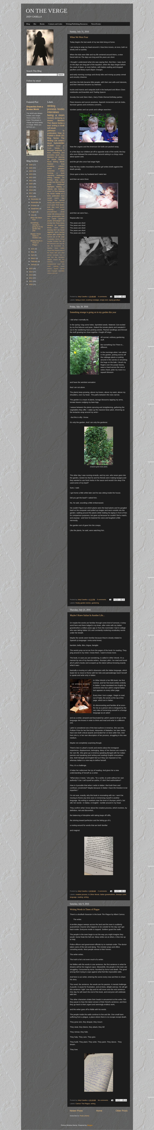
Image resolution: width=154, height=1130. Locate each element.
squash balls (51, 234)
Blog (28, 24)
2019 (31, 187)
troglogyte (54, 271)
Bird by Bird (60, 182)
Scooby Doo (51, 223)
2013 (31, 275)
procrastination (52, 212)
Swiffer (62, 248)
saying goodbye (114, 300)
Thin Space (52, 123)
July (32, 215)
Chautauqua (50, 239)
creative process (81, 894)
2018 (31, 190)
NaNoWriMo (59, 143)
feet (52, 257)
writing (86, 897)
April (33, 255)
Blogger (90, 1125)
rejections (50, 175)
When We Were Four (79, 37)
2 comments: (103, 891)
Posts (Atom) (84, 1116)
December (35, 199)
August (33, 212)
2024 (31, 171)
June (33, 249)
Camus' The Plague (83, 1103)
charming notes (55, 209)
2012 (31, 278)
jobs (53, 202)
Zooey (62, 223)
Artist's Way (59, 198)
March (33, 258)
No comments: (103, 1100)
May (32, 252)
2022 (31, 177)
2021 (31, 180)
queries (56, 268)
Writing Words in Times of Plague (84, 909)
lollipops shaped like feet (55, 259)
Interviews (53, 112)
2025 (31, 168)
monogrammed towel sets (55, 264)
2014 (31, 272)
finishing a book (55, 173)
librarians (50, 157)
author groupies (55, 168)
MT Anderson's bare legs (54, 243)
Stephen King (55, 164)
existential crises (55, 171)
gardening (95, 603)
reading (80, 897)
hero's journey (59, 232)
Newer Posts (76, 1110)
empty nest (104, 300)
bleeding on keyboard (55, 225)
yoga (62, 237)
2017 (31, 193)
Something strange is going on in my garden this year (93, 312)
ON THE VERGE (46, 11)
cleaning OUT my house (55, 230)
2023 (31, 174)
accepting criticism (55, 166)
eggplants (50, 232)
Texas (58, 223)
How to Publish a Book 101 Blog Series (55, 135)
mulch (49, 266)
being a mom (80, 300)
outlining (55, 266)
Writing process (51, 107)
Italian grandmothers (107, 894)
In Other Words (93, 894)
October (34, 205)
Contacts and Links (55, 24)
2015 (31, 268)
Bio (35, 24)
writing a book (58, 125)
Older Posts (122, 1110)
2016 (31, 196)
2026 (31, 165)
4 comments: (103, 296)
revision (50, 118)
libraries (61, 120)
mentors (58, 202)
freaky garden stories (83, 603)
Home (99, 1110)
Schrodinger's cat (58, 221)
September (35, 208)
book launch (60, 207)
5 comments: (102, 599)
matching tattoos (55, 261)
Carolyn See (52, 200)
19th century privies (58, 214)
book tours (60, 155)
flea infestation (59, 257)
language (73, 897)
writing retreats (53, 177)
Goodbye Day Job (58, 241)
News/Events (96, 24)
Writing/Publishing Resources (77, 24)
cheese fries (50, 250)
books (60, 109)
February (34, 261)
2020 (31, 184)
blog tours (59, 180)
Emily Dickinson (55, 184)
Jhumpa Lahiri (121, 894)
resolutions (60, 175)
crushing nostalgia (92, 300)
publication (56, 196)
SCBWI (50, 146)
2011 (31, 281)
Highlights (50, 187)
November (35, 202)
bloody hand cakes (55, 228)
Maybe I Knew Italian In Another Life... (87, 615)
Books (42, 24)
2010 (31, 284)
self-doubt (51, 128)
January (34, 264)
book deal (51, 207)
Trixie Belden (60, 205)
